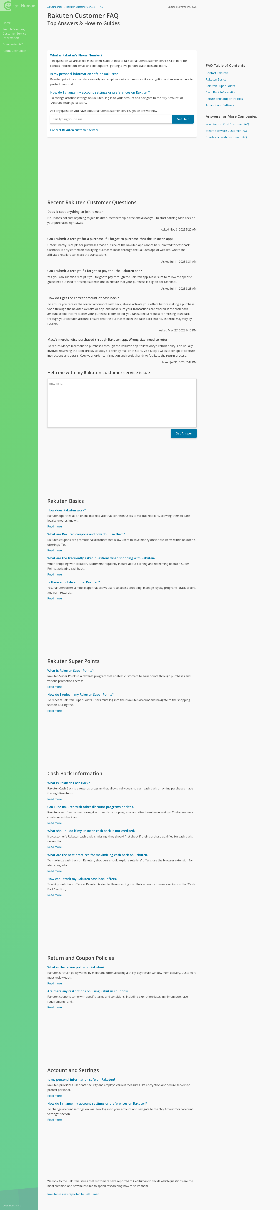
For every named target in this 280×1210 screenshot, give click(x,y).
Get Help (183, 119)
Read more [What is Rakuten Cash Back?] (54, 768)
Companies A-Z (13, 44)
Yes (166, 1189)
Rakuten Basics (216, 79)
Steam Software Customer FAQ (226, 131)
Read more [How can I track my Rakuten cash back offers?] (54, 864)
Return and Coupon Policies (224, 99)
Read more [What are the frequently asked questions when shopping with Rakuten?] (54, 543)
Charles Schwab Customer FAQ (226, 137)
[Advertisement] (122, 168)
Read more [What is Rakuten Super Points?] (54, 656)
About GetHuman (14, 51)
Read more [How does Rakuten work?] (54, 495)
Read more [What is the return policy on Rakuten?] (54, 952)
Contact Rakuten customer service (74, 130)
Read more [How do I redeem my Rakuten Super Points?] (54, 680)
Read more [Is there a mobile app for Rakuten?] (54, 567)
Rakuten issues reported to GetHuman (73, 1163)
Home (7, 23)
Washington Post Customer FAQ (227, 124)
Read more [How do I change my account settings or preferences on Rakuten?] (54, 1089)
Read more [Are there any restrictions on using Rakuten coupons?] (54, 976)
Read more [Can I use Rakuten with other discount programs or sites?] (54, 792)
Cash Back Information (221, 92)
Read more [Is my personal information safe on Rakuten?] (54, 1065)
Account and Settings (220, 105)
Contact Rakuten (217, 73)
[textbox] (111, 119)
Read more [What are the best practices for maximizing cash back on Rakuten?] (54, 840)
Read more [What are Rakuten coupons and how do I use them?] (54, 519)
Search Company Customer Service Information (14, 33)
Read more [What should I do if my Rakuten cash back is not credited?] (54, 816)
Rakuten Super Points (220, 86)
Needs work (180, 1189)
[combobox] (111, 119)
